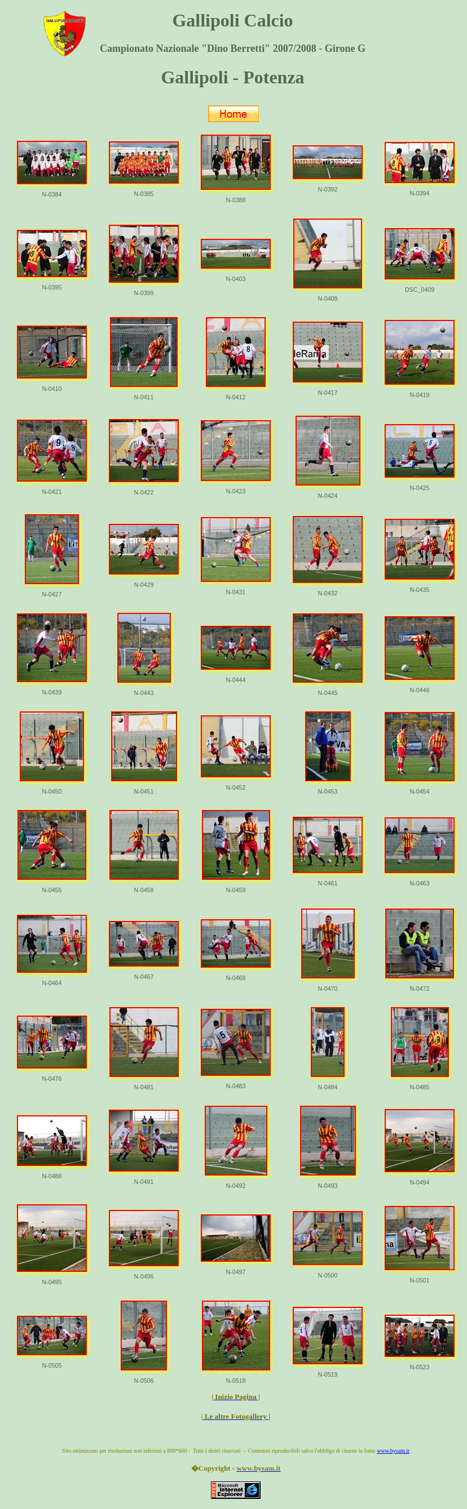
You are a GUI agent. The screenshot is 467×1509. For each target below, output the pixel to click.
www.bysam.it (393, 1451)
